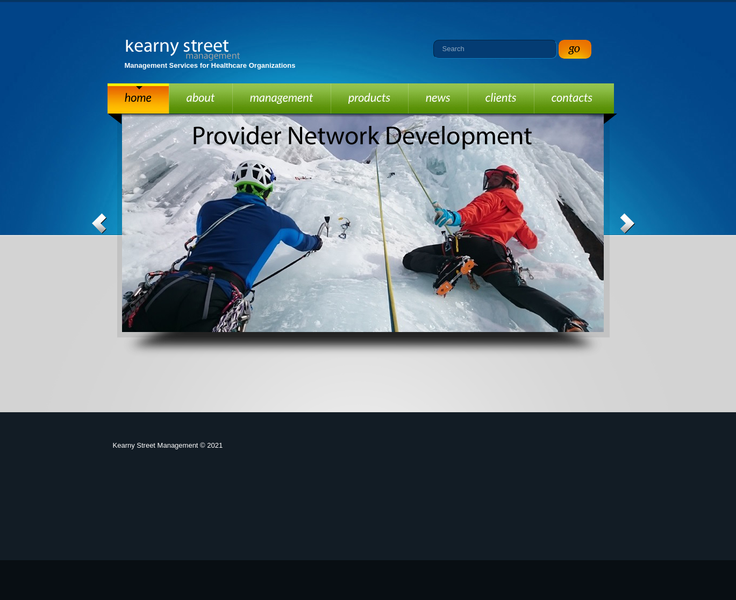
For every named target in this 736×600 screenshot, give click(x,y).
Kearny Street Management (183, 50)
